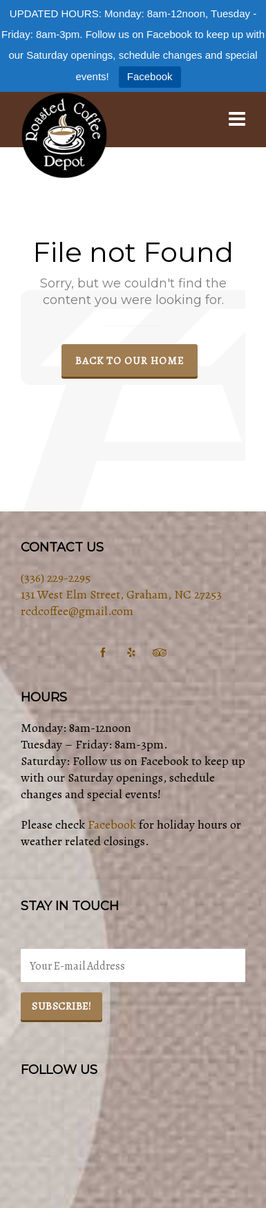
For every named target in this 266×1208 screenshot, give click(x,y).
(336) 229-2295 (56, 577)
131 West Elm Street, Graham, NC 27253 (121, 594)
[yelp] (131, 652)
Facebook (150, 76)
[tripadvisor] (159, 652)
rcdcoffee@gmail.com (77, 611)
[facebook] (103, 652)
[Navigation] (237, 119)
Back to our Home (129, 360)
